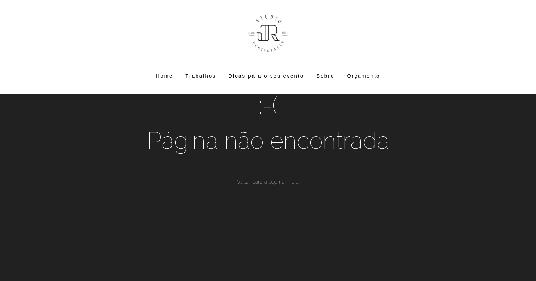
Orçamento (363, 76)
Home (164, 76)
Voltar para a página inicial (268, 182)
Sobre (325, 76)
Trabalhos (200, 76)
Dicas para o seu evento (266, 76)
